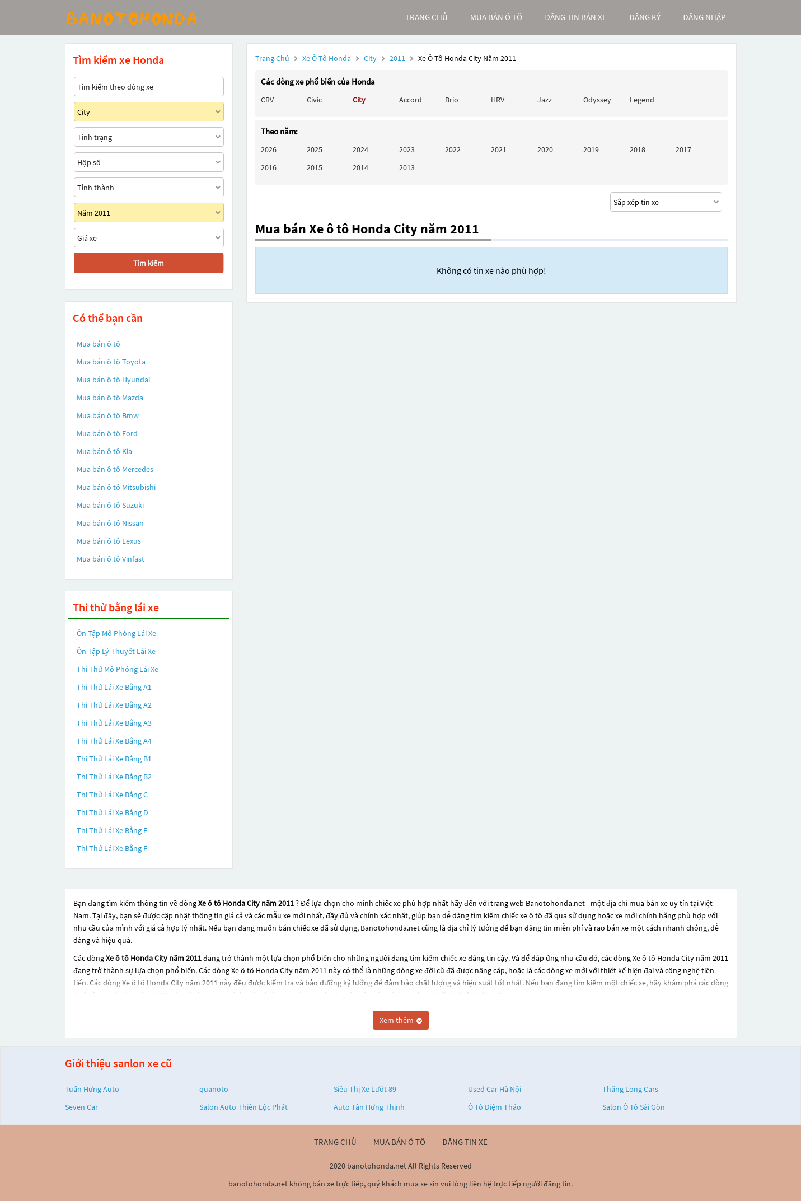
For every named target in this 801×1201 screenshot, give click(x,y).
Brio (451, 100)
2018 (637, 149)
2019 (591, 149)
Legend (642, 100)
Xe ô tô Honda (326, 58)
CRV (267, 100)
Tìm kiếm (148, 263)
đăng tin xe (465, 1142)
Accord (410, 100)
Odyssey (597, 100)
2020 (545, 149)
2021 (499, 149)
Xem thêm (401, 1020)
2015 (314, 167)
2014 (360, 167)
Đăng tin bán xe (576, 17)
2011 (398, 58)
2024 (360, 149)
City (371, 58)
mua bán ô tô (496, 17)
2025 (314, 149)
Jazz (544, 100)
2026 (269, 149)
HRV (497, 100)
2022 (453, 149)
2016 (269, 167)
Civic (314, 100)
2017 (683, 149)
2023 (407, 149)
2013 (407, 167)
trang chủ (426, 17)
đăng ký (645, 17)
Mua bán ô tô (98, 344)
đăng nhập (704, 17)
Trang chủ (272, 58)
